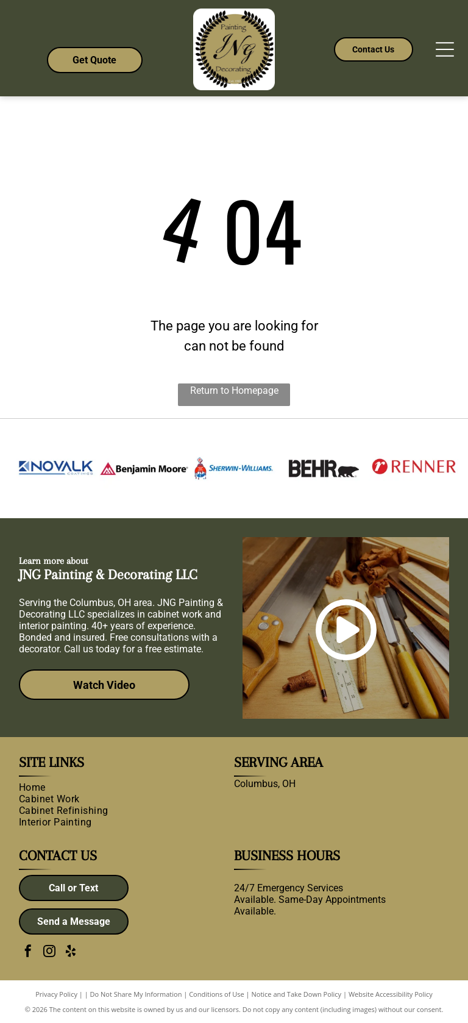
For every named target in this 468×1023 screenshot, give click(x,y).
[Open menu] (445, 49)
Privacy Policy (56, 994)
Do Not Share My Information (136, 994)
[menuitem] (122, 787)
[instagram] (49, 952)
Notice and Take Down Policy (297, 994)
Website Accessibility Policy (391, 994)
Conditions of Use (216, 994)
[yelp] (71, 952)
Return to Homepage (234, 390)
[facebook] (28, 952)
